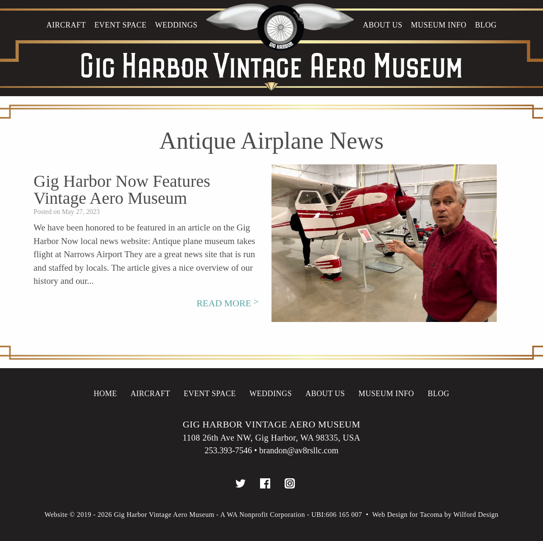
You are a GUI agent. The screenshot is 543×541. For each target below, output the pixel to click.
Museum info (439, 25)
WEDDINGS (176, 25)
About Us (382, 25)
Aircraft (66, 25)
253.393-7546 (228, 450)
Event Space (120, 25)
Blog (486, 25)
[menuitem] (66, 36)
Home (105, 393)
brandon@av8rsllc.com (299, 450)
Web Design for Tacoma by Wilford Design (435, 514)
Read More (227, 303)
